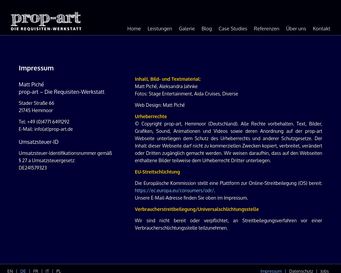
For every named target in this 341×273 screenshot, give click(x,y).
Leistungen (160, 28)
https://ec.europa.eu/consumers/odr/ (174, 190)
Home (134, 28)
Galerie (187, 28)
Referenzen (266, 28)
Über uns (296, 28)
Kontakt (321, 28)
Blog (206, 28)
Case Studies (232, 28)
